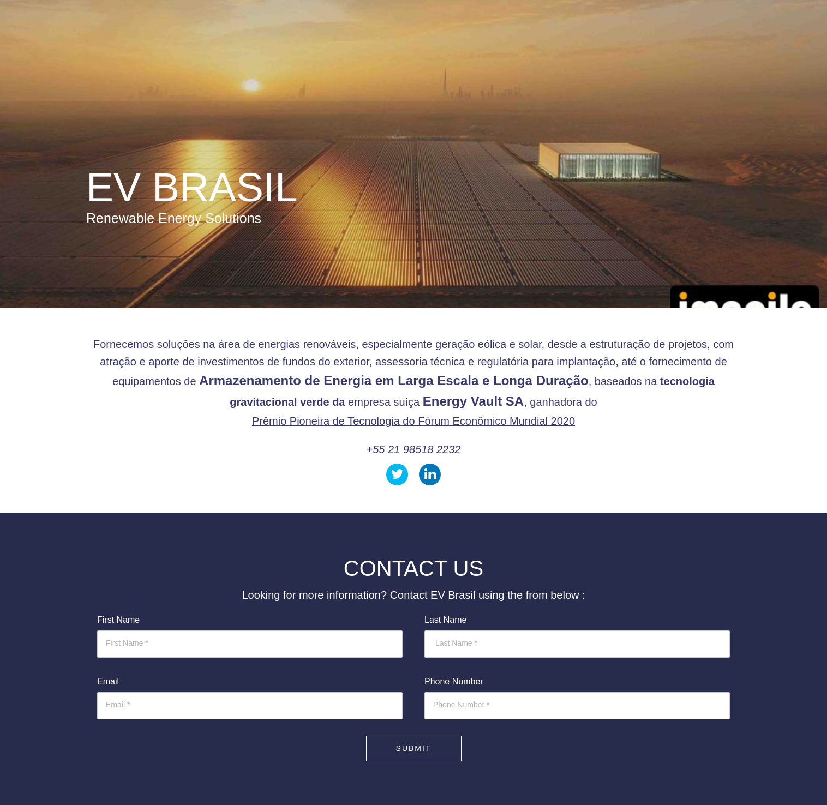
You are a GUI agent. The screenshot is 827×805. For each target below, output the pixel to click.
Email (108, 681)
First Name (118, 619)
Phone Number (453, 681)
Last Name (445, 619)
